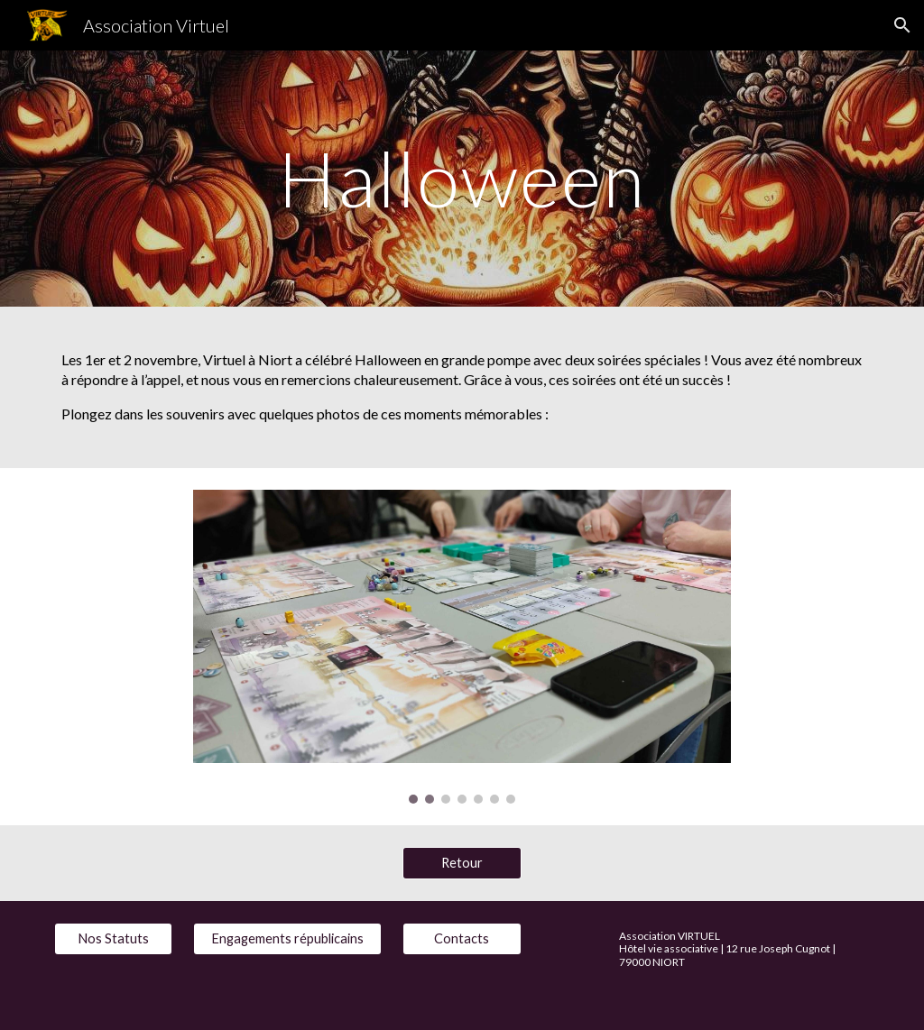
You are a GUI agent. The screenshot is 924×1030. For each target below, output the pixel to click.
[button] (902, 25)
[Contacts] (461, 939)
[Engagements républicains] (287, 939)
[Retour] (461, 862)
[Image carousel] (461, 647)
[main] (461, 178)
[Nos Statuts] (113, 939)
